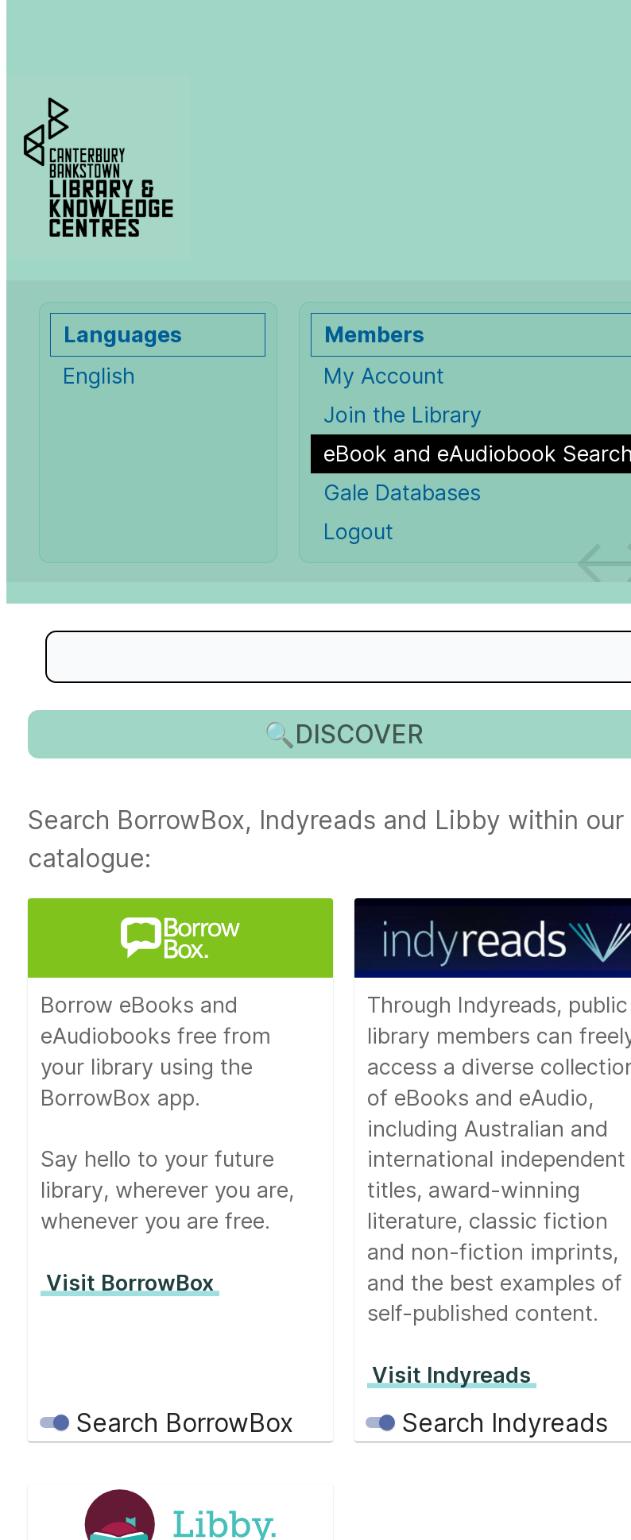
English (99, 376)
